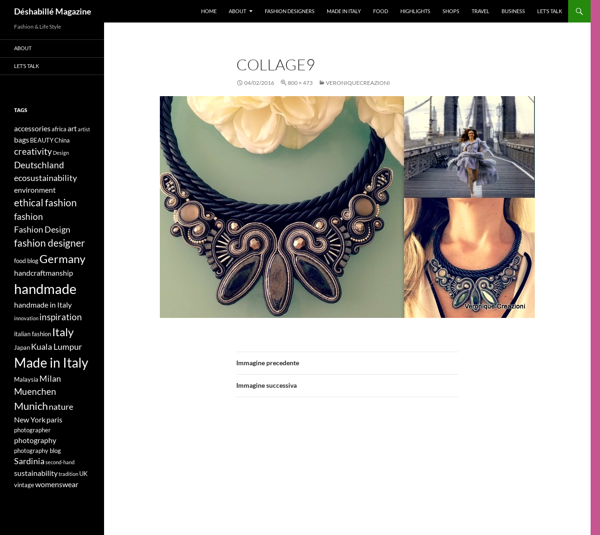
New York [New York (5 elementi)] (29, 419)
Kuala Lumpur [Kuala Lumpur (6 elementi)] (56, 347)
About (237, 11)
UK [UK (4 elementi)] (83, 473)
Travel (480, 11)
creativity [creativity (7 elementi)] (33, 151)
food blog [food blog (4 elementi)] (26, 260)
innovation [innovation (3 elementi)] (26, 318)
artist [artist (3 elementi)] (84, 129)
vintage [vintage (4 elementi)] (24, 485)
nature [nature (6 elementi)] (61, 407)
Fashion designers (290, 11)
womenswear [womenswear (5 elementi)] (56, 484)
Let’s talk (549, 11)
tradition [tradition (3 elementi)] (68, 474)
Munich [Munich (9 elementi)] (31, 405)
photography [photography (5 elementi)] (35, 440)
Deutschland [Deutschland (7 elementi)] (39, 164)
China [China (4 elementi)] (62, 140)
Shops (450, 11)
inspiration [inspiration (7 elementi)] (60, 316)
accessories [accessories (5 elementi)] (32, 128)
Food (380, 11)
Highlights (415, 11)
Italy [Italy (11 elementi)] (63, 332)
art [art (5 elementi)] (72, 128)
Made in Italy (344, 11)
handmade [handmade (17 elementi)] (45, 288)
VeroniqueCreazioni (358, 82)
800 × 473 (300, 82)
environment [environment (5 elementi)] (35, 189)
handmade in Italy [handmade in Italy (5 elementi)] (43, 304)
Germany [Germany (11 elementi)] (62, 258)
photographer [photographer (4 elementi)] (32, 430)
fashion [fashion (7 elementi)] (28, 216)
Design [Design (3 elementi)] (61, 153)
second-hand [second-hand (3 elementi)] (60, 462)
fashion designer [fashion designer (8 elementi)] (49, 243)
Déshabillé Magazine (52, 11)
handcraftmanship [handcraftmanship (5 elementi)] (43, 272)
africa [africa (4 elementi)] (59, 129)
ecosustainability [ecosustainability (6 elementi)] (45, 178)
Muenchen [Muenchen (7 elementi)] (35, 391)
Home (209, 11)
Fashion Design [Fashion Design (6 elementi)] (42, 229)
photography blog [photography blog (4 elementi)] (37, 450)
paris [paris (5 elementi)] (54, 419)
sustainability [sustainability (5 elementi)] (36, 472)
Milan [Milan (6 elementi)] (50, 379)
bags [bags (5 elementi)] (21, 139)
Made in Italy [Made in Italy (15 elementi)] (51, 362)
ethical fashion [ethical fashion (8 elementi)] (45, 202)
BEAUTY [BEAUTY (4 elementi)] (41, 140)
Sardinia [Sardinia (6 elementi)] (29, 461)
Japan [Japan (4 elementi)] (22, 347)
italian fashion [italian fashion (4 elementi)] (32, 334)
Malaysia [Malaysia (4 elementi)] (26, 379)
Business (513, 11)
